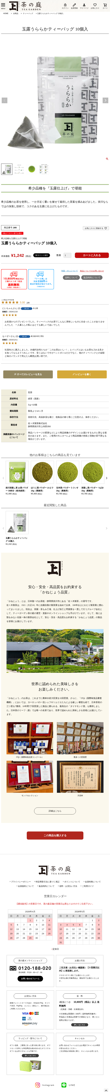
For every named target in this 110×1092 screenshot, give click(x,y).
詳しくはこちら (79, 1025)
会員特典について (92, 882)
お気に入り (95, 6)
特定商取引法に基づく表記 (46, 882)
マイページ (84, 6)
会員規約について (25, 886)
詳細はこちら (55, 811)
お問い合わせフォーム (30, 979)
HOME (5, 13)
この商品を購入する (55, 835)
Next (105, 100)
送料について (71, 277)
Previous (4, 100)
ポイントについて (71, 882)
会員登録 (74, 6)
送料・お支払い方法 (67, 886)
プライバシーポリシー (20, 882)
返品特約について (91, 277)
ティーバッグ (28, 13)
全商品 (15, 13)
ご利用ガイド (87, 886)
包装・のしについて (69, 271)
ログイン (65, 6)
